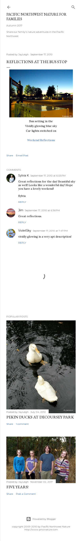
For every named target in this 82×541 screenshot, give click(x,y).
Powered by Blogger (41, 519)
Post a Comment (26, 493)
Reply (22, 201)
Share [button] (9, 155)
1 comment (22, 423)
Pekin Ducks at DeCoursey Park (40, 417)
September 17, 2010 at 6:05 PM (48, 175)
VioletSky (24, 230)
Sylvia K (23, 175)
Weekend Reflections (41, 140)
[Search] (73, 6)
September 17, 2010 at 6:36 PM (42, 210)
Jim (20, 210)
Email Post (22, 155)
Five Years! (17, 486)
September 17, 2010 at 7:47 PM (50, 230)
